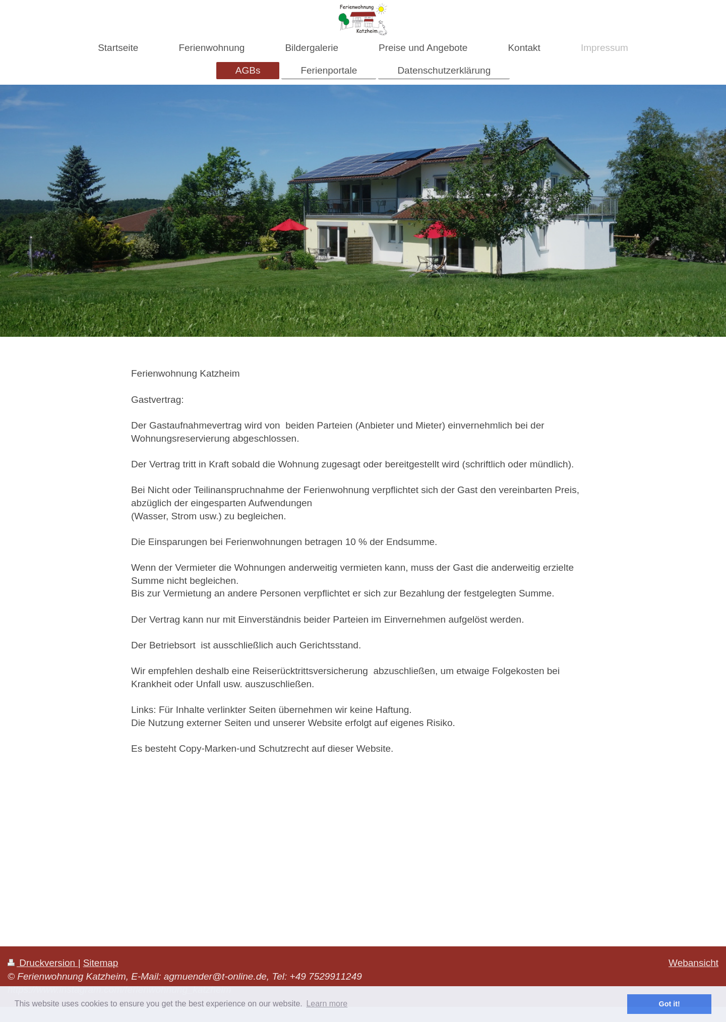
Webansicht (693, 962)
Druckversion (43, 962)
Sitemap (100, 962)
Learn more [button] (326, 1003)
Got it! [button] (669, 1004)
